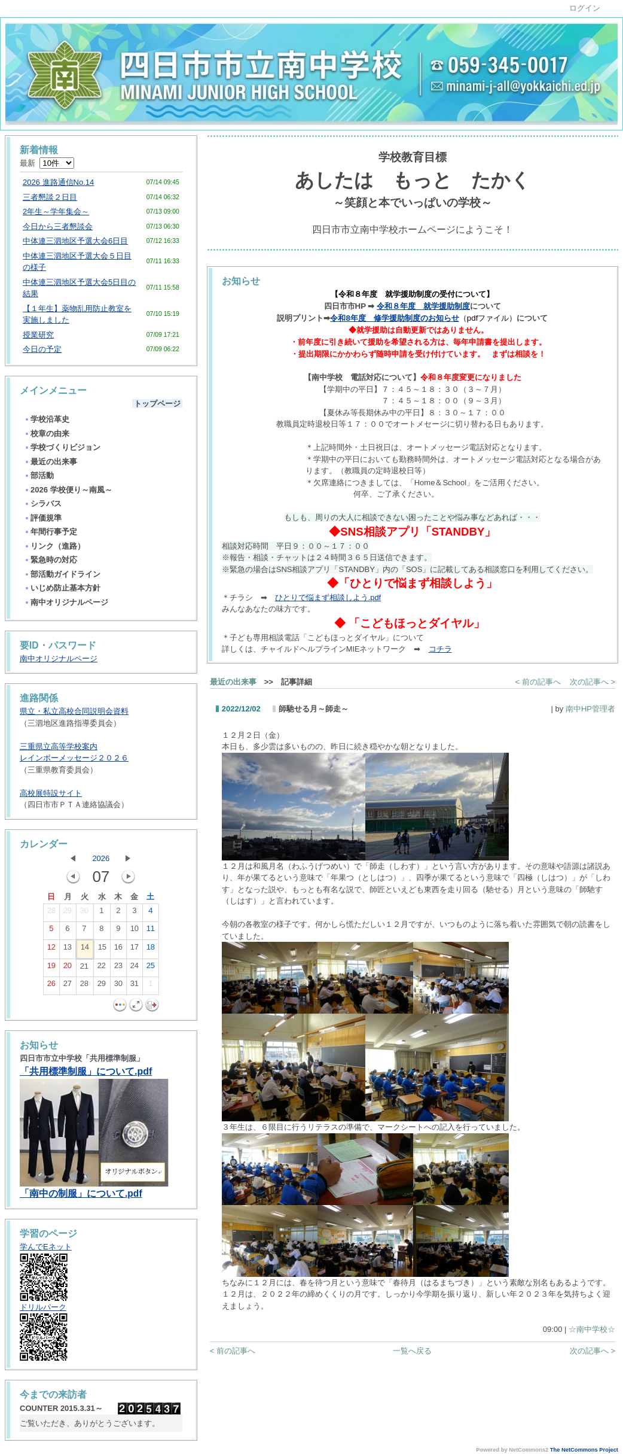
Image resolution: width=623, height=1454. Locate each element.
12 (51, 949)
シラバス (43, 503)
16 (118, 949)
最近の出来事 (50, 461)
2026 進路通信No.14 (58, 182)
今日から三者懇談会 (58, 226)
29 (67, 913)
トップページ (157, 403)
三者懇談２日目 (50, 197)
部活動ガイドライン (62, 574)
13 (67, 949)
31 (134, 986)
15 (102, 949)
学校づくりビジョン (62, 447)
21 (84, 969)
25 (150, 968)
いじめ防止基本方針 (62, 587)
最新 (47, 163)
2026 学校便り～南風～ (68, 489)
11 (150, 931)
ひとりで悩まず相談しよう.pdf (328, 597)
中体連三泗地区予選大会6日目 (75, 240)
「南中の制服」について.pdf (81, 1193)
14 (85, 949)
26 (51, 986)
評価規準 (43, 517)
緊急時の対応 (50, 559)
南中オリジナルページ (66, 602)
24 (134, 968)
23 (118, 968)
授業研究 (38, 334)
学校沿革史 (46, 419)
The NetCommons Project (584, 1450)
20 (67, 968)
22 (101, 968)
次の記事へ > (592, 681)
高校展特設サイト (51, 793)
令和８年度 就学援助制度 (423, 306)
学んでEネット (46, 1246)
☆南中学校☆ (592, 1329)
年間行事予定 (50, 531)
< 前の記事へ (538, 681)
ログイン (584, 8)
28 (51, 913)
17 (134, 949)
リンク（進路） (54, 546)
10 (134, 931)
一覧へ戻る (412, 1350)
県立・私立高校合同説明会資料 (74, 711)
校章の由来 (46, 433)
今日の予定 (42, 349)
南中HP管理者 (590, 708)
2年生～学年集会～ (56, 211)
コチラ (440, 648)
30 (84, 913)
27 (67, 986)
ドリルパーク (43, 1307)
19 (51, 968)
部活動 (39, 475)
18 (150, 949)
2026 (100, 858)
